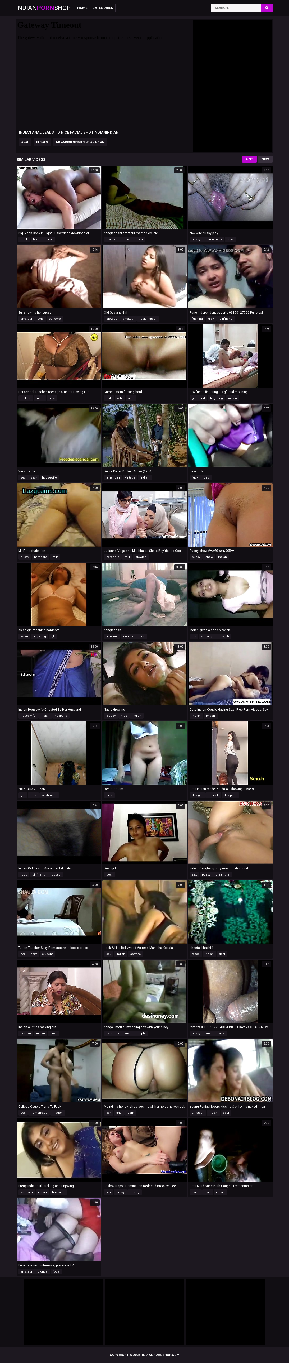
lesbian (26, 1033)
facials (42, 142)
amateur (26, 319)
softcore (55, 319)
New (265, 159)
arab (208, 1192)
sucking (207, 636)
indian (127, 239)
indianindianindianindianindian (79, 142)
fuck (195, 477)
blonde (43, 1271)
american (113, 477)
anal (25, 142)
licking (134, 1192)
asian (24, 636)
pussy (196, 239)
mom (40, 398)
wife (120, 398)
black (48, 239)
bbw (230, 239)
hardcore (40, 557)
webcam (27, 1192)
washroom (49, 795)
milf (109, 398)
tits (194, 636)
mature (26, 398)
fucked (56, 874)
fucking (197, 319)
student (47, 954)
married (111, 239)
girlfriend (225, 319)
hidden (58, 1113)
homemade (213, 239)
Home (82, 8)
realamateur (148, 319)
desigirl (197, 795)
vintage (130, 477)
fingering (216, 398)
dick (211, 319)
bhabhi (211, 716)
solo (41, 319)
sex (23, 477)
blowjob (111, 319)
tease (196, 954)
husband (61, 716)
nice (124, 716)
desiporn (230, 795)
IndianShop (43, 8)
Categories (102, 8)
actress (135, 954)
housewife (49, 477)
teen (36, 239)
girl (23, 795)
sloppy (111, 716)
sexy (34, 477)
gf (52, 636)
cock (24, 239)
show (209, 557)
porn (130, 1113)
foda (56, 1271)
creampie (222, 874)
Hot (249, 159)
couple (128, 636)
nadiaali (213, 795)
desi (140, 239)
